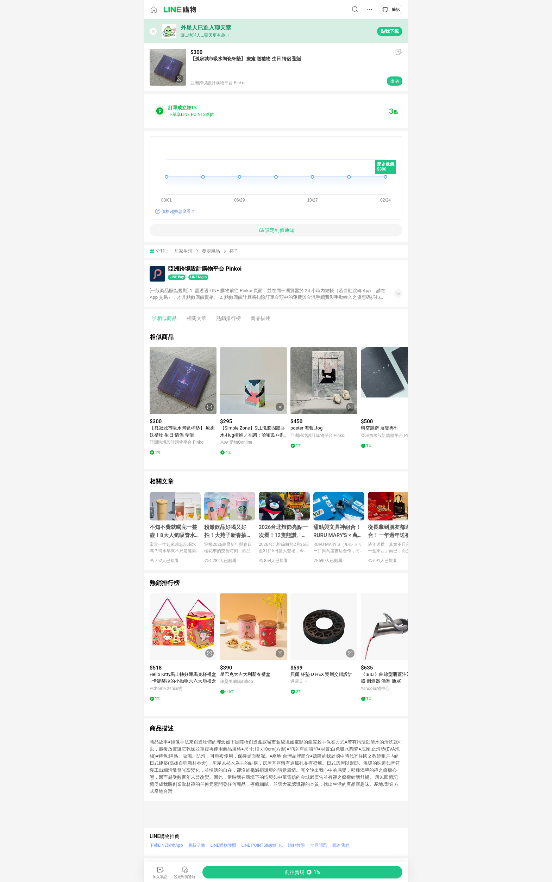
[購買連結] (302, 872)
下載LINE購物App (166, 845)
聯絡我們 (340, 845)
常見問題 (318, 845)
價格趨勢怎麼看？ (178, 211)
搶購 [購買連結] (394, 81)
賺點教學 (296, 845)
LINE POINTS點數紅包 (262, 845)
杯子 (233, 251)
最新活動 (196, 845)
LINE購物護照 (223, 845)
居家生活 (183, 251)
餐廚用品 (211, 251)
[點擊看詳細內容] (183, 380)
